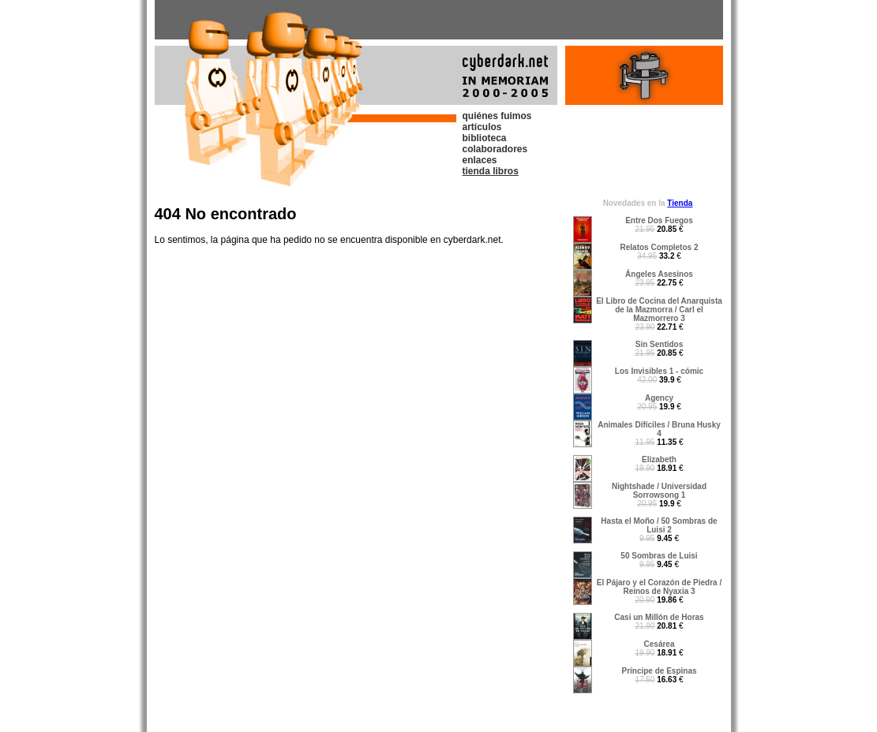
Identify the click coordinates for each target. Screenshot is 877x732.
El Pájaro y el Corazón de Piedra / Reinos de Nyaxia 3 (659, 587)
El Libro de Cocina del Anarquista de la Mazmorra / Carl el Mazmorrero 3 (659, 310)
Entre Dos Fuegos (659, 220)
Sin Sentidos (659, 344)
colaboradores (495, 149)
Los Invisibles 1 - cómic (659, 371)
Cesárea (659, 644)
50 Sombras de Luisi (658, 555)
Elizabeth (659, 459)
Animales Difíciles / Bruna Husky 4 (659, 429)
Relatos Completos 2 (659, 247)
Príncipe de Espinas (658, 671)
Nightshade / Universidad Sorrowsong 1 (659, 490)
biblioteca (485, 138)
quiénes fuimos (497, 115)
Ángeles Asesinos (659, 274)
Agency (659, 398)
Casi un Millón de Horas (658, 617)
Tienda (679, 203)
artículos (482, 127)
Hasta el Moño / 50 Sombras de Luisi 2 (659, 525)
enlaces (480, 160)
